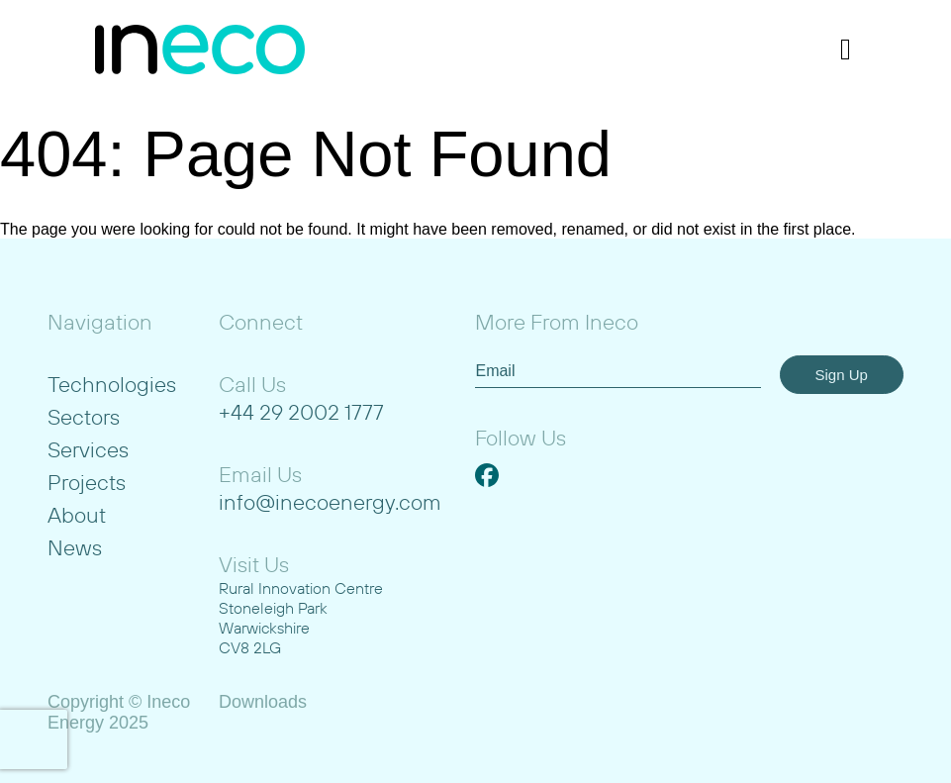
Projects (87, 482)
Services (88, 449)
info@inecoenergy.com (330, 502)
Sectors (84, 417)
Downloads (263, 702)
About (77, 515)
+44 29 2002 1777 (301, 412)
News (75, 547)
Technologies (112, 384)
